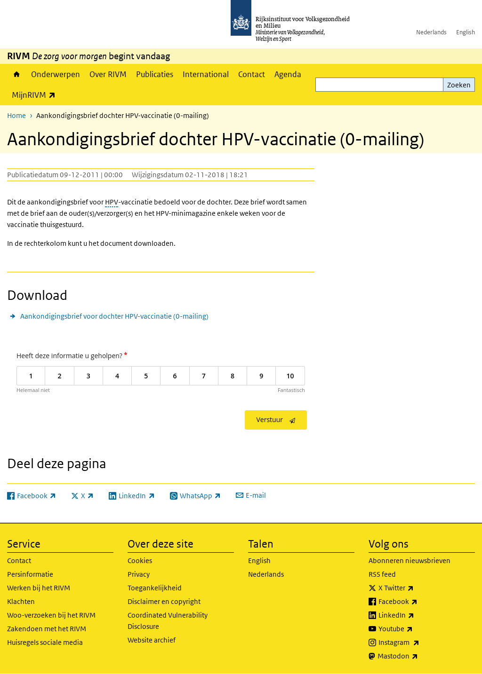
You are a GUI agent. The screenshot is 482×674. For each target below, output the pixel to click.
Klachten (21, 601)
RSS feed (382, 574)
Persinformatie (30, 574)
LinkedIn (417, 615)
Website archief (152, 639)
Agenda (287, 74)
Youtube (416, 629)
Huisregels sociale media (45, 642)
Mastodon (418, 656)
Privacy (139, 574)
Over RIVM (108, 74)
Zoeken (459, 84)
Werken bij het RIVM (38, 587)
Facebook (418, 601)
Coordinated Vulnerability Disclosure (168, 621)
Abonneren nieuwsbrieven (409, 560)
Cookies (140, 560)
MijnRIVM (36, 95)
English (465, 32)
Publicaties (154, 74)
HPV (111, 201)
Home (16, 74)
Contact (251, 74)
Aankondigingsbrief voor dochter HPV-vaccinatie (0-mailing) (114, 316)
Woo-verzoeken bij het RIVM (51, 615)
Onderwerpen (55, 74)
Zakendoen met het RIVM (46, 628)
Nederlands (431, 32)
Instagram (419, 642)
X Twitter (416, 588)
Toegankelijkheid (155, 587)
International (206, 74)
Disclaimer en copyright (164, 601)
